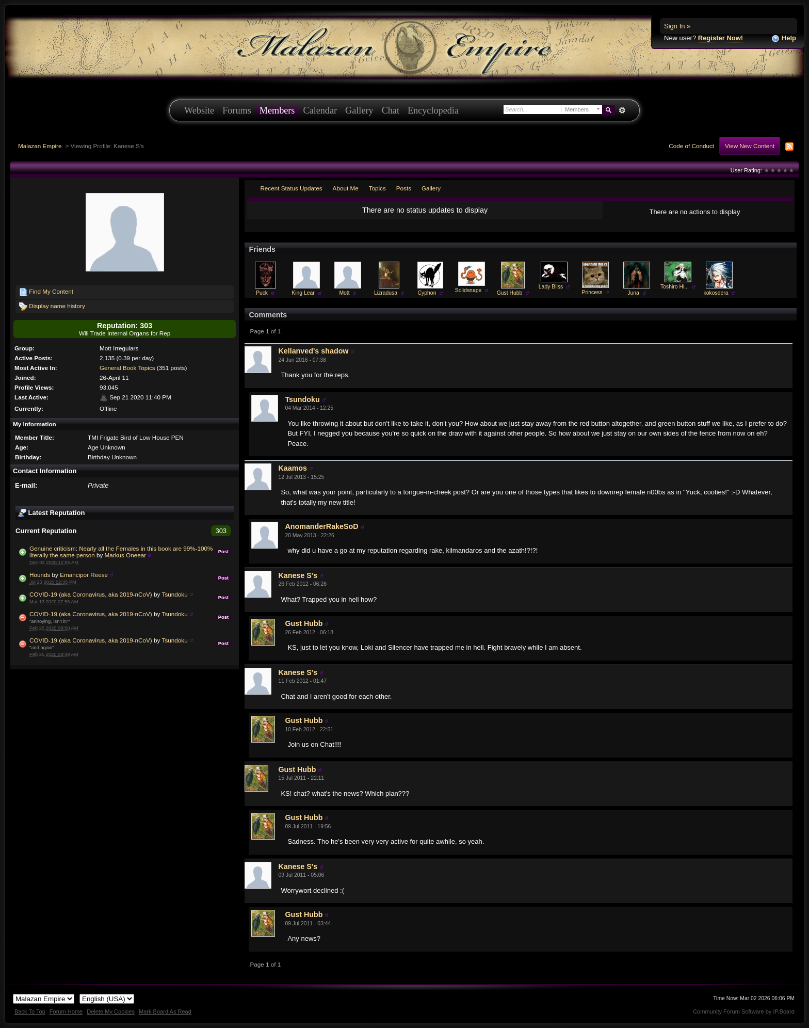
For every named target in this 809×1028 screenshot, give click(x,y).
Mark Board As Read (165, 1011)
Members (277, 110)
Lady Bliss (551, 287)
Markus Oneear (126, 555)
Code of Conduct (691, 145)
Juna (633, 293)
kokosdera (716, 293)
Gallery (359, 110)
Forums (236, 110)
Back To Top (29, 1011)
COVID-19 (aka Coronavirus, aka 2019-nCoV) (90, 594)
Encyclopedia (433, 110)
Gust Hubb (510, 293)
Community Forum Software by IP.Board (744, 1011)
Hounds (39, 574)
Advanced (622, 110)
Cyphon (427, 293)
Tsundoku (175, 594)
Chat (390, 110)
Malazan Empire (39, 145)
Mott (344, 293)
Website (199, 110)
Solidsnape (468, 290)
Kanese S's (297, 575)
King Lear (303, 293)
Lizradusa (385, 293)
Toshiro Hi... (674, 287)
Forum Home (66, 1011)
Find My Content (46, 292)
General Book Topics (127, 367)
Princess (592, 292)
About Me (346, 188)
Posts (403, 188)
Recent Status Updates (291, 188)
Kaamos (292, 468)
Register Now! (720, 38)
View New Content (749, 145)
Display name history (52, 306)
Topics (377, 188)
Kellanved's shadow (313, 351)
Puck (262, 293)
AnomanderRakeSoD (321, 526)
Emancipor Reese (84, 574)
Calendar (320, 110)
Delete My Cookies (111, 1011)
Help (783, 38)
